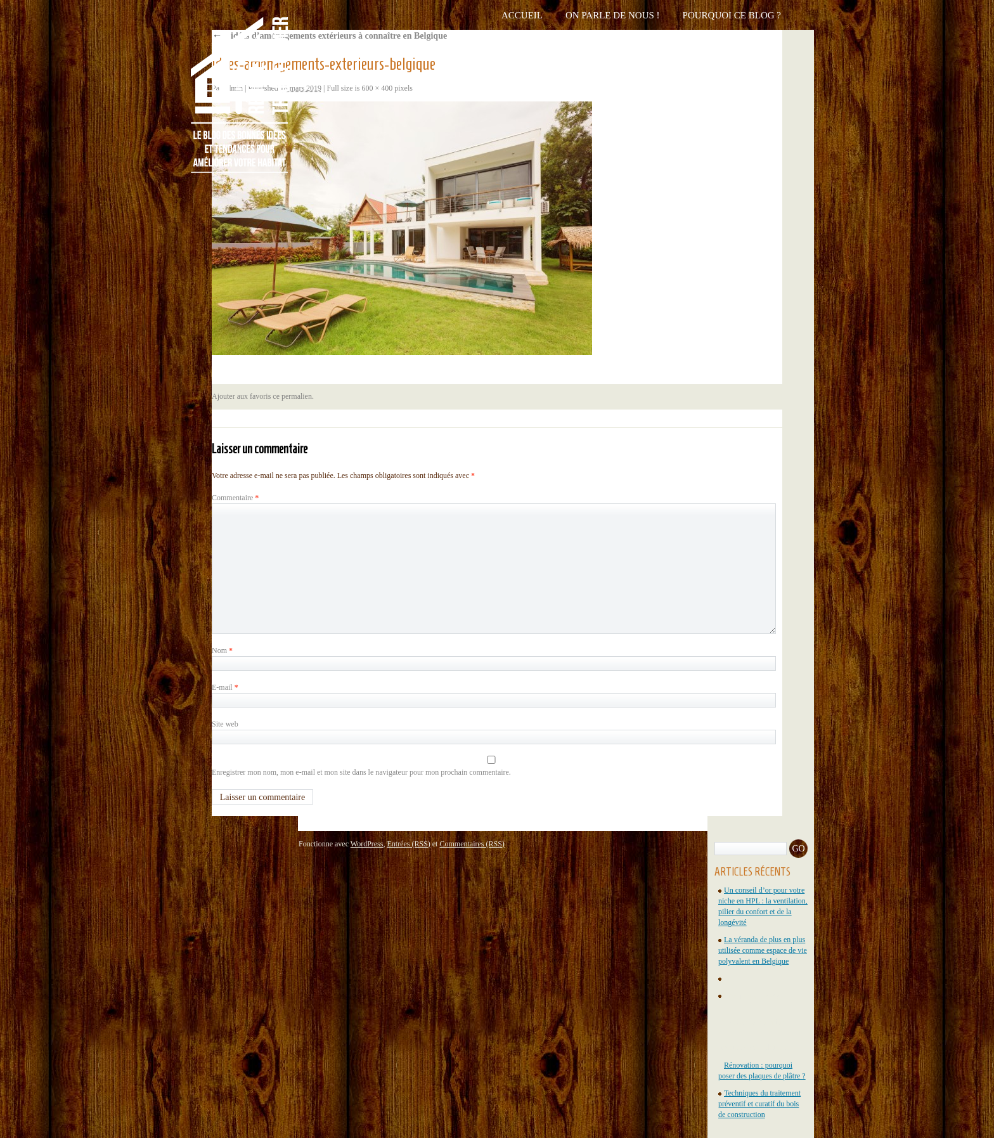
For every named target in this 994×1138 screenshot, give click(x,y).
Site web (225, 724)
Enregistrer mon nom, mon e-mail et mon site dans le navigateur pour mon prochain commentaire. (361, 772)
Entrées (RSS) (408, 843)
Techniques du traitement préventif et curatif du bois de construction (759, 1104)
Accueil (522, 15)
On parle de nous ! (612, 15)
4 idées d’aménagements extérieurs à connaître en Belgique (329, 36)
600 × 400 (377, 88)
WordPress (367, 843)
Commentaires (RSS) (471, 843)
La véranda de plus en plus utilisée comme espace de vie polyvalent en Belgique (762, 950)
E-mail (225, 687)
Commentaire (235, 497)
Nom (222, 650)
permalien (296, 396)
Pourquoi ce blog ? (732, 15)
